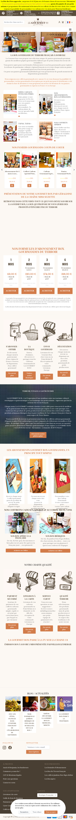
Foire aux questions (10, 779)
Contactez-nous (9, 783)
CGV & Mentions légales (12, 775)
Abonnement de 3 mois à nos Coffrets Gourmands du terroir (12, 173)
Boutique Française (47, 795)
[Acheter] (12, 185)
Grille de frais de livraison (13, 798)
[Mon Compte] (59, 22)
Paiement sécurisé (10, 802)
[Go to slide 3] (38, 50)
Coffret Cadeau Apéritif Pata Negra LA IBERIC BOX (29, 173)
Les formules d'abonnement (55, 767)
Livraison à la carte (10, 794)
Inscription (34, 752)
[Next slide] (73, 42)
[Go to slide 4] (39, 50)
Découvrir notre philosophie (38, 435)
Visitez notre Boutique (29, 375)
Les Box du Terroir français (55, 771)
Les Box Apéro (50, 779)
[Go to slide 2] (37, 50)
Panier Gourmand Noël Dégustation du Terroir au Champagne (64, 173)
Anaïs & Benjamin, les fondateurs (15, 767)
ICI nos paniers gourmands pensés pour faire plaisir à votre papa (26, 4)
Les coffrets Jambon (59, 775)
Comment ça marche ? (11, 771)
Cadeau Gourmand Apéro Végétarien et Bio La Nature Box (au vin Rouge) (47, 173)
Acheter (11, 291)
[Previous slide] (2, 42)
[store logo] (38, 21)
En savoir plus (12, 374)
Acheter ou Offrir (21, 550)
